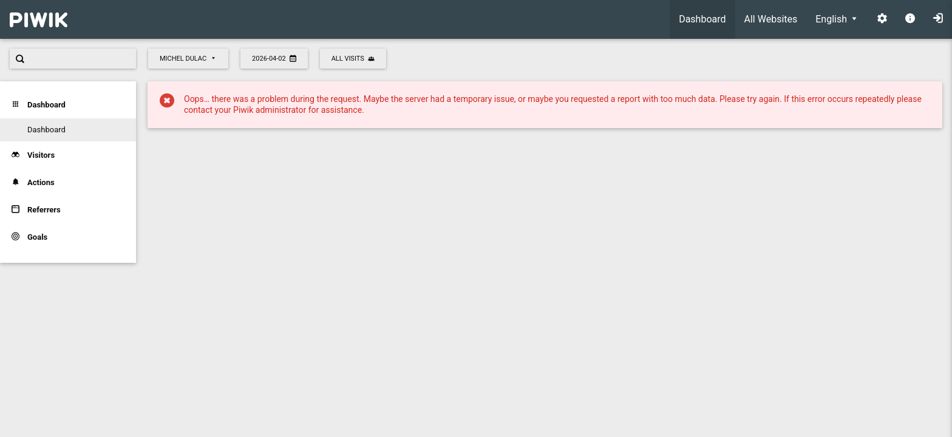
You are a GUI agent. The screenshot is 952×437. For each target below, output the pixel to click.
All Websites (771, 19)
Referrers (36, 209)
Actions (33, 182)
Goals (29, 237)
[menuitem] (702, 19)
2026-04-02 (274, 59)
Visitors (33, 155)
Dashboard (702, 19)
